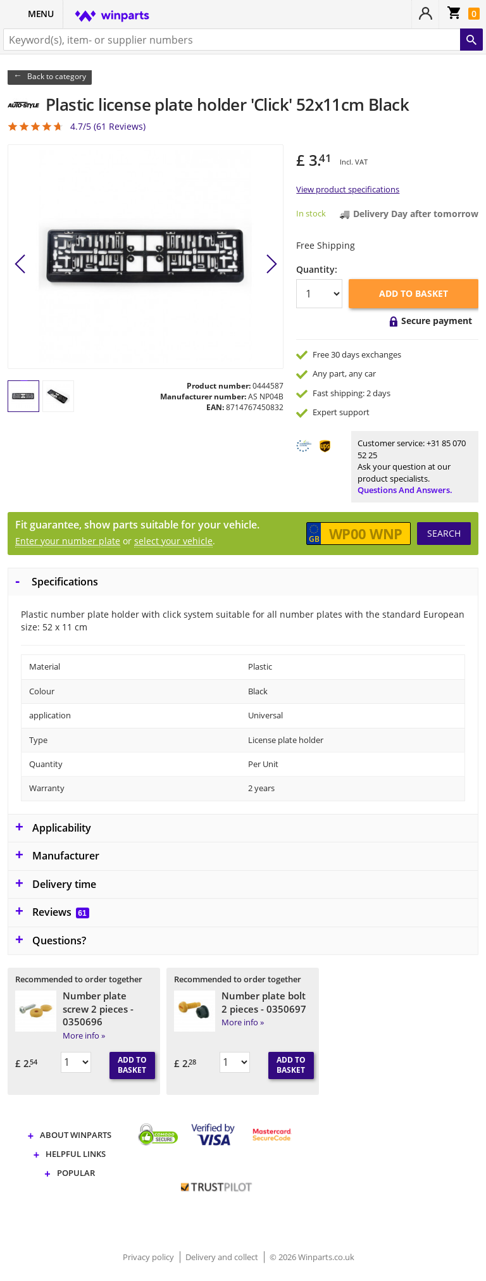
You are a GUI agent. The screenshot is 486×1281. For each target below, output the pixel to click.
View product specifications (347, 189)
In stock (311, 213)
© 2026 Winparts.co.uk (312, 1257)
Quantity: (316, 269)
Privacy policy (149, 1257)
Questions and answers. (405, 490)
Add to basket (413, 293)
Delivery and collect (222, 1257)
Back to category (56, 76)
